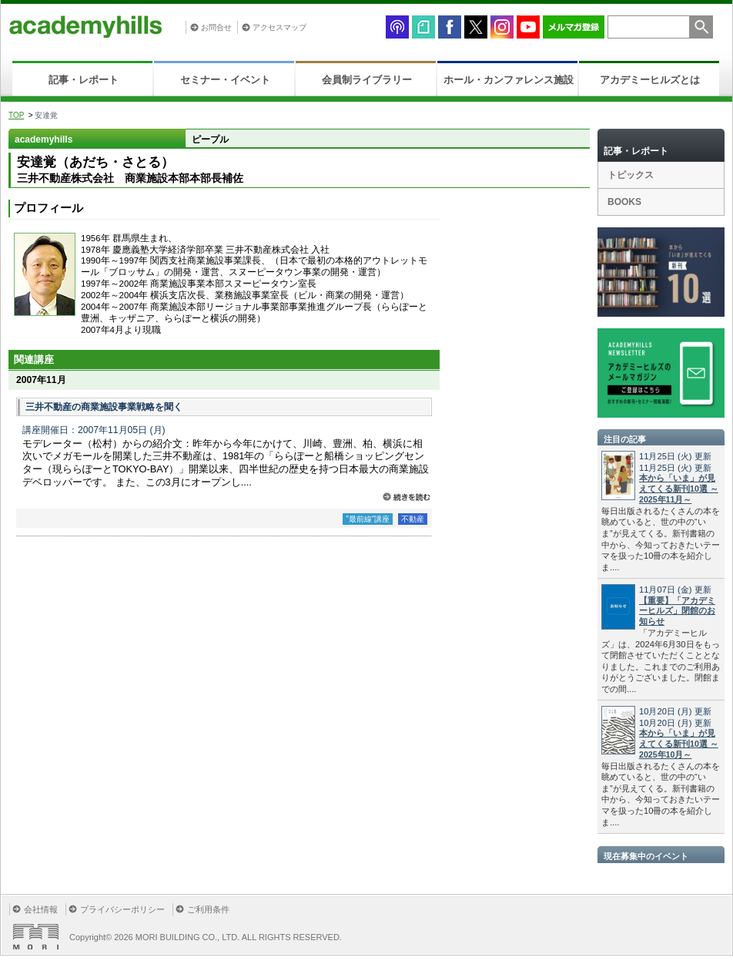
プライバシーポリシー (122, 909)
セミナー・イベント (225, 80)
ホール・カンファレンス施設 (508, 80)
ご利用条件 (208, 909)
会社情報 (41, 909)
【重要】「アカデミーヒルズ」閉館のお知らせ (677, 611)
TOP (16, 115)
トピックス (630, 175)
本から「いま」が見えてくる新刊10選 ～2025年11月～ (678, 488)
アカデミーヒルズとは (650, 80)
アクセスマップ (279, 27)
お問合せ (216, 27)
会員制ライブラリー (367, 80)
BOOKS (624, 202)
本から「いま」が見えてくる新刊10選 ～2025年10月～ (678, 743)
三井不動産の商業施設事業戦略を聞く (103, 407)
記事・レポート (84, 80)
